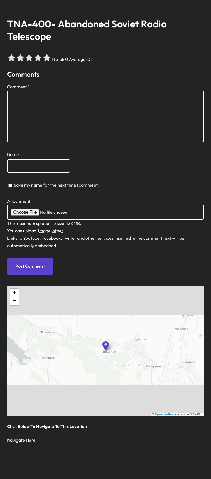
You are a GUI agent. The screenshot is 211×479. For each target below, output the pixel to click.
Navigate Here (21, 440)
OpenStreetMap (164, 414)
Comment (18, 86)
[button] (105, 345)
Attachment (18, 201)
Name (13, 154)
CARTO (198, 414)
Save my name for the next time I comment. (56, 185)
